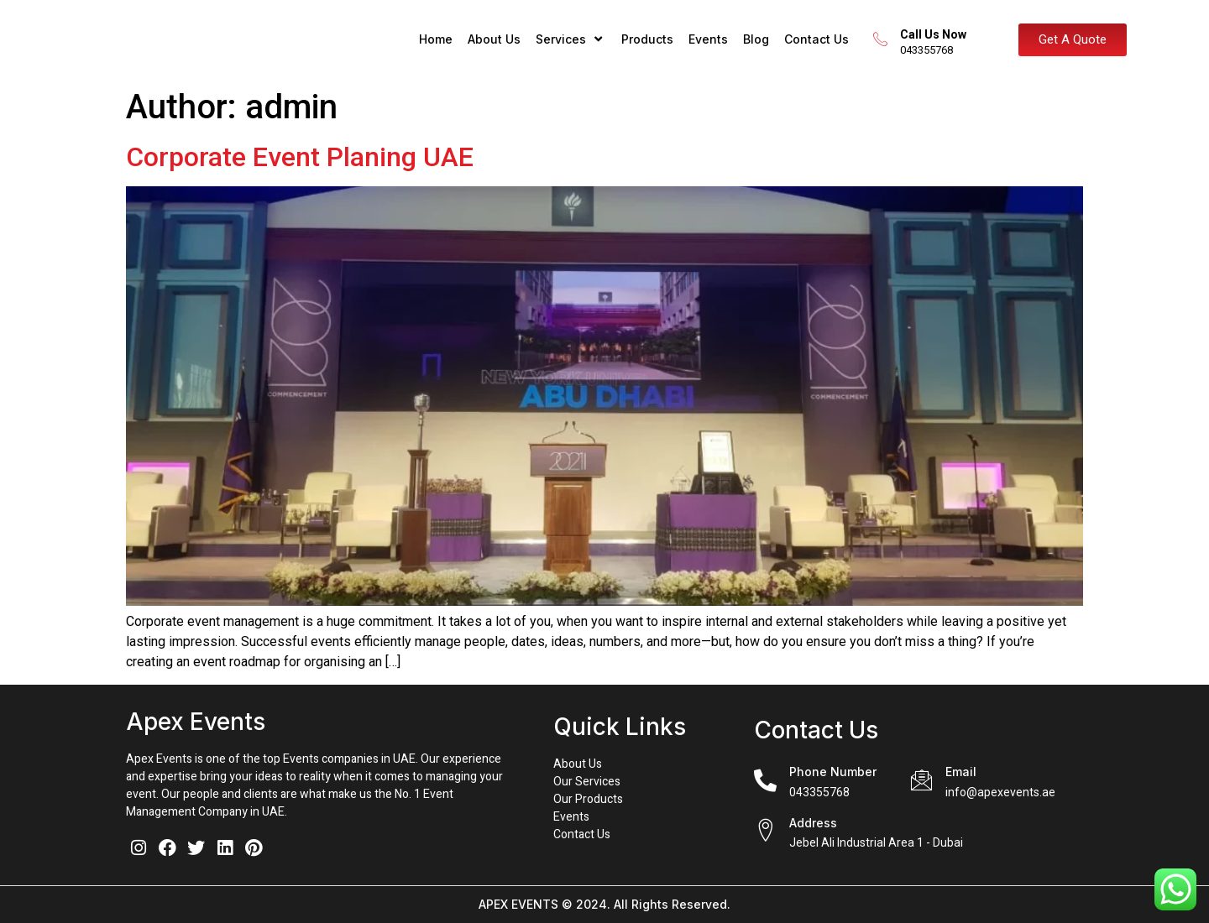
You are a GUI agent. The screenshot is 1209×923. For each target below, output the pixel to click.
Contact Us (816, 39)
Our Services (586, 781)
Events (708, 39)
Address (813, 823)
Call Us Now (938, 34)
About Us (494, 39)
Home (436, 39)
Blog (756, 39)
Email (960, 771)
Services (571, 39)
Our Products (588, 799)
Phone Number (833, 771)
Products (647, 39)
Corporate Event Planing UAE (300, 157)
